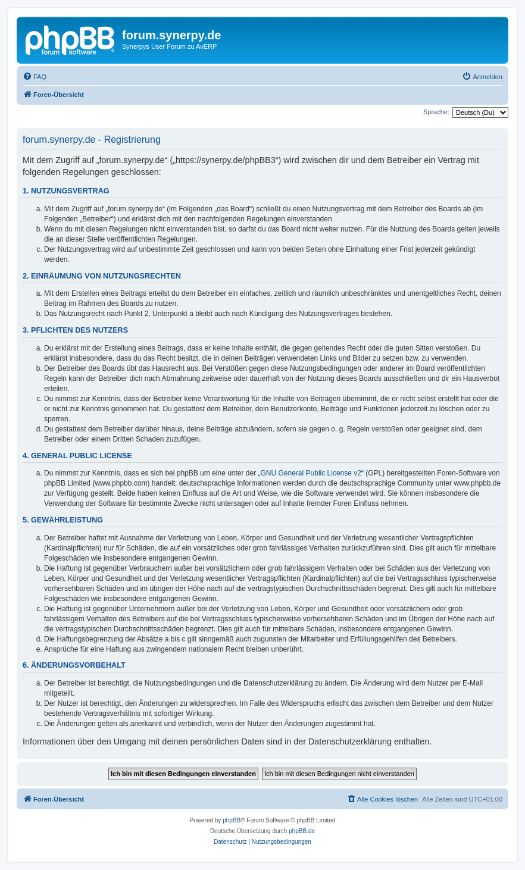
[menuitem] (34, 77)
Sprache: (436, 111)
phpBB (231, 820)
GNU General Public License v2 (311, 473)
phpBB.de (302, 831)
